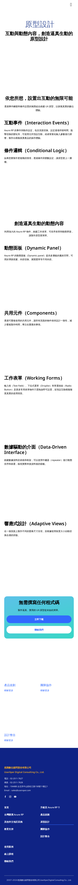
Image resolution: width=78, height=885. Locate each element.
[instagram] (10, 797)
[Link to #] (71, 4)
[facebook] (5, 797)
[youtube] (15, 797)
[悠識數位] (15, 2)
